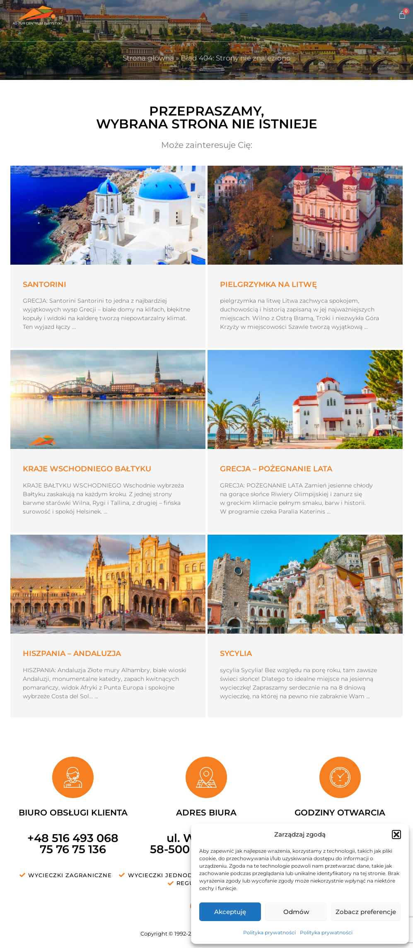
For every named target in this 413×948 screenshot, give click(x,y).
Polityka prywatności (269, 932)
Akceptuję (230, 912)
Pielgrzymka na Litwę (268, 284)
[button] (396, 834)
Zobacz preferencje (366, 912)
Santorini (44, 284)
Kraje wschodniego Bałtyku (87, 468)
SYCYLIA (236, 653)
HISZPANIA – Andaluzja (72, 653)
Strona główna (148, 58)
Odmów (296, 912)
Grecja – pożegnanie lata (276, 468)
